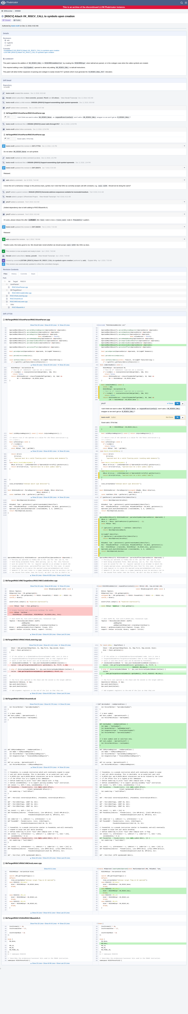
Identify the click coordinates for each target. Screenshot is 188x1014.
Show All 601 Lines (50, 451)
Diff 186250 (36, 227)
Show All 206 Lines (50, 497)
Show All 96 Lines (51, 586)
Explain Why (92, 260)
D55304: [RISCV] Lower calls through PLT (43, 124)
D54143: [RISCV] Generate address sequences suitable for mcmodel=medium (58, 192)
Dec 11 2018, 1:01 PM (49, 146)
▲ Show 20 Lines (36, 365)
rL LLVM (7, 87)
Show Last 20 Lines (63, 575)
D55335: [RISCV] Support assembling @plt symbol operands (54, 102)
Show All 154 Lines (50, 365)
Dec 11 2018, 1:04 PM (83, 162)
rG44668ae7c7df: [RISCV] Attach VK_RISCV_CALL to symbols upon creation (31, 50)
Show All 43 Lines (51, 923)
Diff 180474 (36, 168)
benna (28, 256)
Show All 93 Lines (51, 325)
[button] (186, 3)
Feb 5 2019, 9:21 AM (97, 192)
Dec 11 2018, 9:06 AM (87, 102)
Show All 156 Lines (49, 634)
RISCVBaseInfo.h (18, 307)
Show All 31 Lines (50, 869)
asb (8, 40)
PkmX (46, 98)
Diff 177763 (36, 146)
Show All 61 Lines (49, 913)
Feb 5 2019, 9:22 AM (32, 202)
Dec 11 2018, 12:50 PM (69, 124)
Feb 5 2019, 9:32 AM (32, 214)
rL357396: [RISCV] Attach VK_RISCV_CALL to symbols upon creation (29, 52)
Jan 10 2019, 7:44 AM (31, 180)
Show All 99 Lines (49, 963)
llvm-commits (31, 98)
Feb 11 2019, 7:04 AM (49, 227)
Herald (8, 98)
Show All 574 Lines (50, 767)
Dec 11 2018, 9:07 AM (36, 108)
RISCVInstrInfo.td (16, 299)
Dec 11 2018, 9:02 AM (38, 93)
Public (18, 20)
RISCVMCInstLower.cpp (18, 302)
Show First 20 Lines (36, 325)
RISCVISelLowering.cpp (18, 296)
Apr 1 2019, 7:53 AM (105, 260)
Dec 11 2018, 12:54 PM (41, 129)
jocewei (40, 98)
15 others (55, 98)
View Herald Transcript (69, 98)
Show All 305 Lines (49, 693)
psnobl (34, 256)
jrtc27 (9, 45)
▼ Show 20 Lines (64, 325)
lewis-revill (15, 26)
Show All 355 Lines (49, 575)
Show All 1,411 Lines (51, 645)
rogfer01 (10, 43)
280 (7, 117)
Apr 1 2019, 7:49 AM (33, 239)
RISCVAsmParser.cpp (20, 287)
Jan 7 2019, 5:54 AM (49, 168)
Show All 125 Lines (49, 858)
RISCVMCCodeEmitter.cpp (21, 293)
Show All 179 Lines (50, 704)
